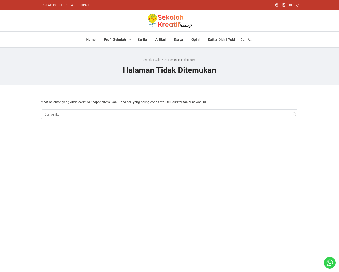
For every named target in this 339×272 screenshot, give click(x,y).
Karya (178, 40)
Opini (195, 40)
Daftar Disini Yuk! (221, 40)
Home (90, 40)
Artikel (160, 40)
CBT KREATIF (68, 5)
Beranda (147, 59)
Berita (142, 40)
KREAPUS (49, 5)
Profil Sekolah (115, 40)
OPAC (85, 5)
